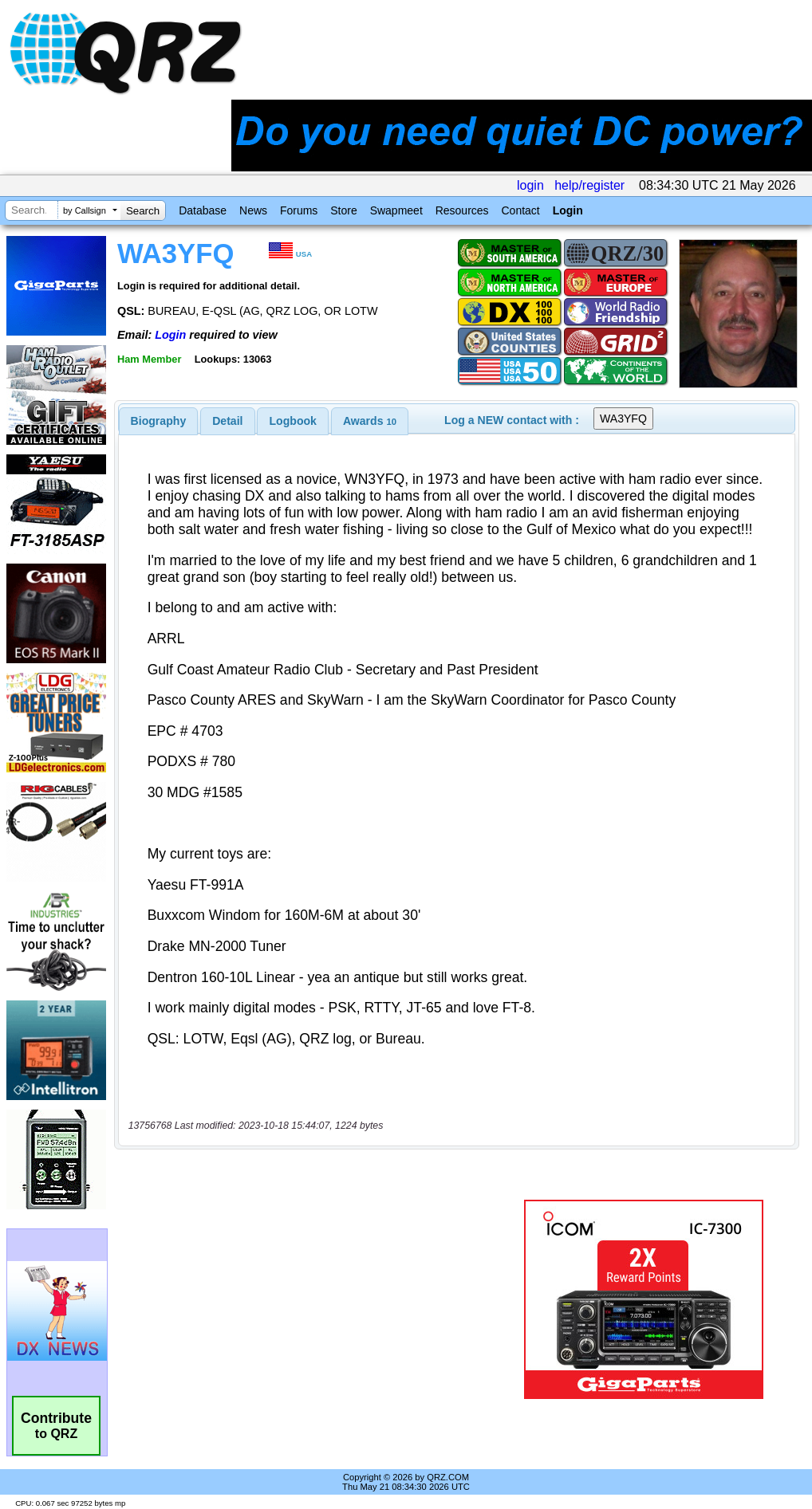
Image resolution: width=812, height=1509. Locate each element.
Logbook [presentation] (293, 421)
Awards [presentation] (369, 421)
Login (568, 210)
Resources (462, 210)
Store (343, 210)
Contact (520, 210)
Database (203, 210)
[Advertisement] (313, 1299)
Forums (298, 210)
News (253, 210)
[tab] (159, 420)
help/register (589, 185)
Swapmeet (396, 210)
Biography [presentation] (159, 421)
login (530, 185)
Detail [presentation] (227, 421)
